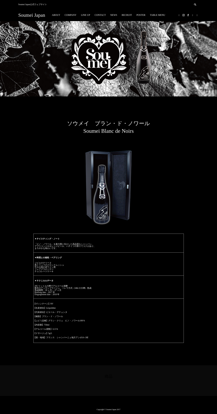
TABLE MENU (157, 15)
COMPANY (71, 15)
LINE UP (85, 15)
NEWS (113, 15)
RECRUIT (127, 15)
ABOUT (56, 15)
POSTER (140, 15)
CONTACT (100, 15)
